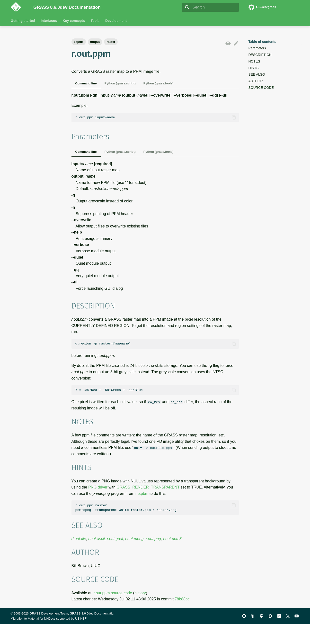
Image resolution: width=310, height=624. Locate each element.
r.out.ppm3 (172, 539)
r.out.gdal (115, 539)
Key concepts (73, 21)
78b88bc (182, 599)
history (140, 593)
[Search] (210, 7)
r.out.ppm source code (113, 593)
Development (116, 21)
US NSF (81, 618)
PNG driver (97, 487)
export (78, 42)
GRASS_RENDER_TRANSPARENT (147, 487)
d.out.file (78, 539)
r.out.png (153, 539)
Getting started (23, 21)
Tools (94, 21)
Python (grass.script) (120, 83)
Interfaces (49, 21)
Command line (86, 83)
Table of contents (262, 42)
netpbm (141, 493)
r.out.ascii (96, 539)
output (95, 42)
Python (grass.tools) (158, 83)
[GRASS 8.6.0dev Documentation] (18, 7)
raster (110, 42)
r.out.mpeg (134, 539)
